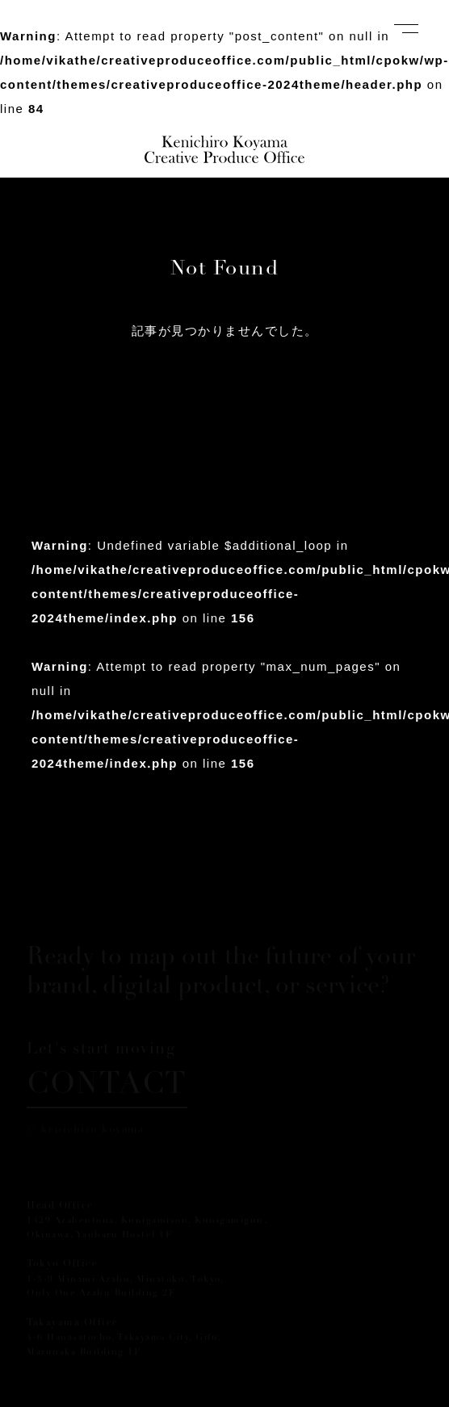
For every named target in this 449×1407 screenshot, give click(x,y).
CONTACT (107, 1086)
